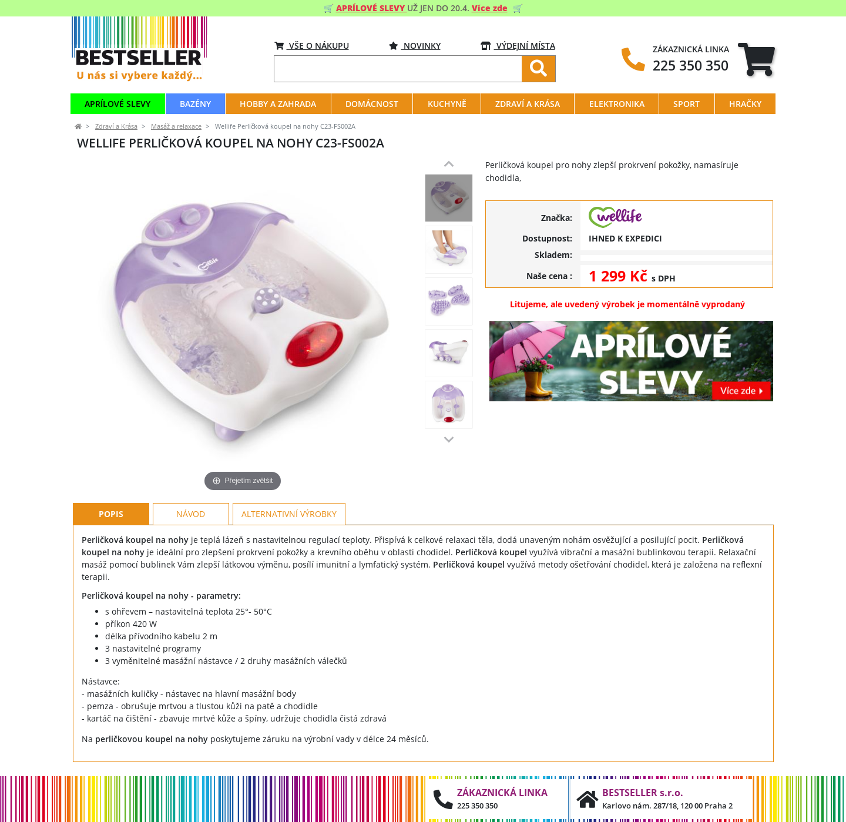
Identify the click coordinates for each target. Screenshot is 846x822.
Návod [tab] (190, 513)
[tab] (756, 59)
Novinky (415, 45)
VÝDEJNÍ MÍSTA (518, 45)
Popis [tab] (111, 513)
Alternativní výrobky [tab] (289, 513)
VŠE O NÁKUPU (311, 45)
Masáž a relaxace (176, 126)
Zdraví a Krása (116, 126)
